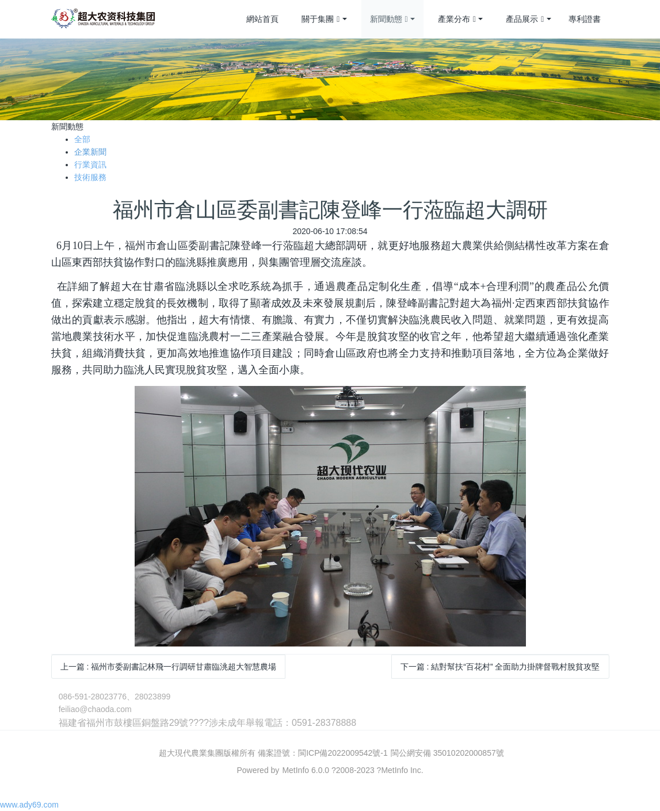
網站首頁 (262, 19)
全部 (82, 139)
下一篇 (500, 666)
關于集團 (320, 19)
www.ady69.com (29, 804)
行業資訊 (90, 164)
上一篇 (168, 666)
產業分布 (457, 19)
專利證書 (585, 19)
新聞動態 (389, 19)
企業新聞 (90, 151)
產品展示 (525, 19)
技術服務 (90, 177)
